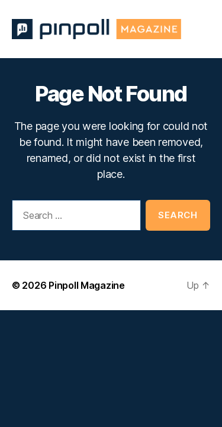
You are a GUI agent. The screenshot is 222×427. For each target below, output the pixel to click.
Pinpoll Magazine (87, 285)
